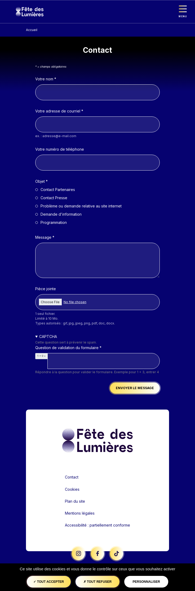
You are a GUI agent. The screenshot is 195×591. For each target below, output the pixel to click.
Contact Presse (54, 197)
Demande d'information (61, 214)
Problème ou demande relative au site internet (81, 206)
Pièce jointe (45, 288)
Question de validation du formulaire (67, 347)
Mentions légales (80, 513)
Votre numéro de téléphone (59, 149)
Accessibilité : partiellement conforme (97, 525)
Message (43, 237)
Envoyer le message (135, 388)
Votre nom (44, 79)
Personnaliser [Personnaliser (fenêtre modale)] (146, 582)
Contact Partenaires (58, 189)
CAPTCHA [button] (48, 336)
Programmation (54, 222)
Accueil (31, 30)
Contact (71, 477)
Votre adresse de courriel (57, 111)
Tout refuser (97, 582)
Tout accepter (48, 582)
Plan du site (75, 501)
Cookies (72, 489)
